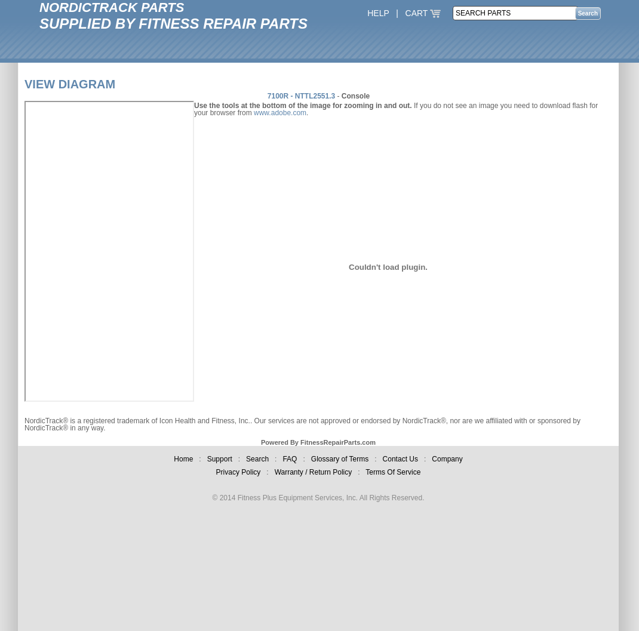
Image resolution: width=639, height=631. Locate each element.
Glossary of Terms (339, 459)
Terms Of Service (392, 472)
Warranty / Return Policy (313, 472)
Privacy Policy (238, 472)
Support (219, 459)
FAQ (289, 459)
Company (447, 459)
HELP (378, 13)
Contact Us (400, 459)
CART (423, 13)
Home (183, 459)
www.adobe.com (280, 113)
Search (257, 459)
